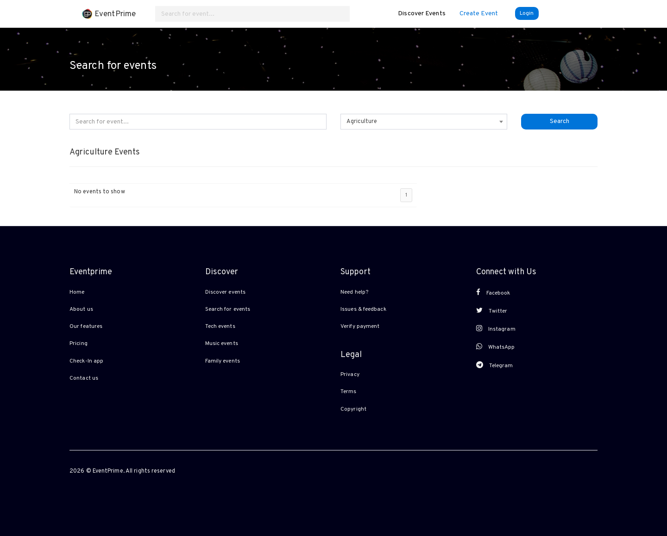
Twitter (492, 311)
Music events (221, 343)
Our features (85, 326)
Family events (222, 361)
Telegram (494, 365)
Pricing (78, 343)
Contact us (83, 378)
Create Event (478, 14)
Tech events (220, 326)
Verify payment (359, 326)
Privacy (349, 374)
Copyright (353, 409)
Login (527, 13)
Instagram (496, 329)
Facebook (493, 293)
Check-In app (86, 361)
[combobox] (423, 121)
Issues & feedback (363, 309)
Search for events (228, 309)
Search (559, 121)
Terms (348, 391)
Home (76, 292)
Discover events (225, 292)
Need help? (354, 292)
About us (81, 309)
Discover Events (422, 14)
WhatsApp (495, 347)
